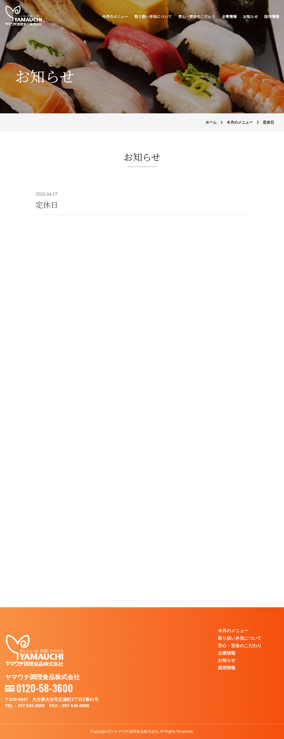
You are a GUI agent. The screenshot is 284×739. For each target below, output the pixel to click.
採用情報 (271, 16)
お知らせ (250, 16)
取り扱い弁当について (153, 16)
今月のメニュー (115, 16)
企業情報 (229, 16)
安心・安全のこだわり (196, 16)
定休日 (47, 204)
